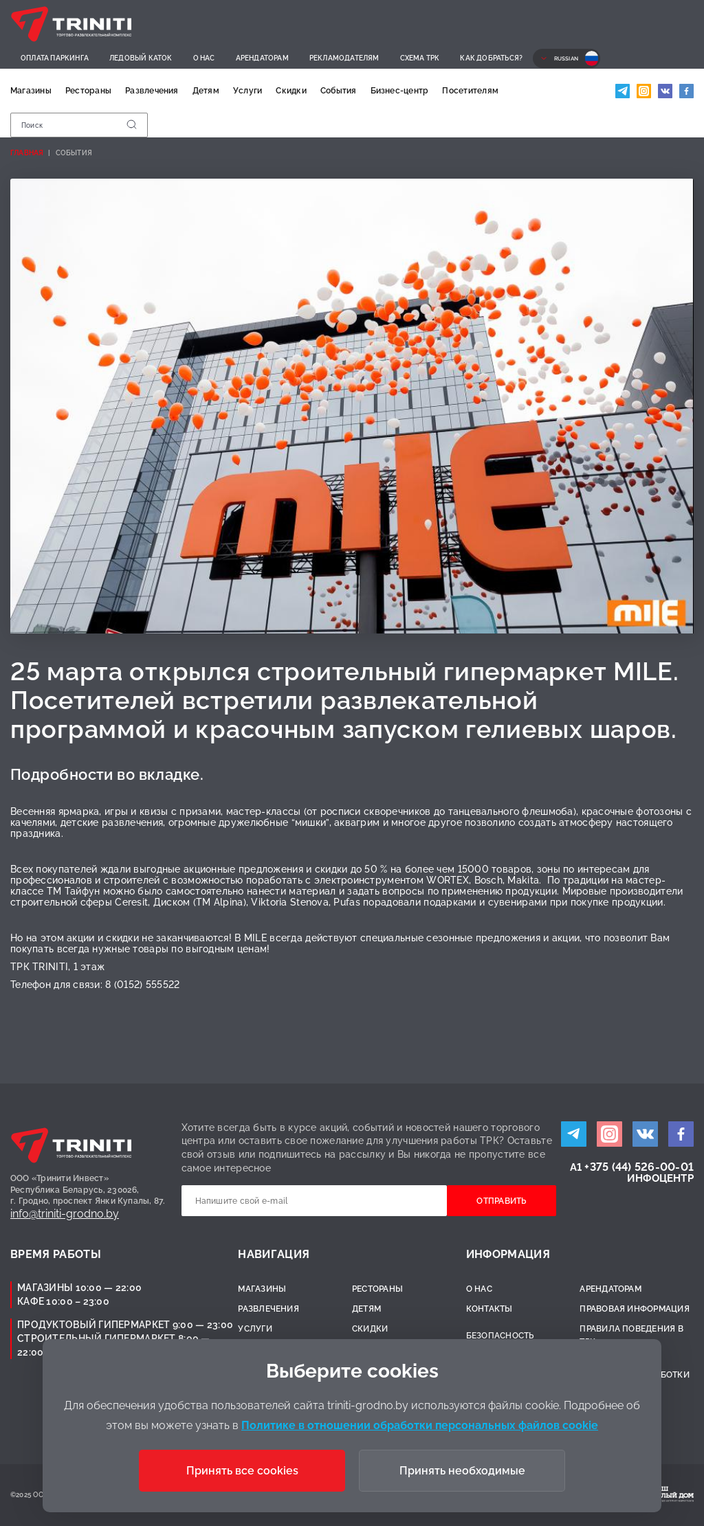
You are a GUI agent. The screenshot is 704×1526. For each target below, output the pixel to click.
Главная (26, 153)
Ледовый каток (141, 58)
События (338, 91)
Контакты (489, 1309)
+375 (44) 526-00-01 (639, 1167)
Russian (566, 58)
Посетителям (470, 91)
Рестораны (88, 91)
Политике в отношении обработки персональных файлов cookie (419, 1425)
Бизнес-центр (400, 91)
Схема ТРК (420, 58)
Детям (205, 91)
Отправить (502, 1201)
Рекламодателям (344, 58)
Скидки (291, 91)
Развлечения (152, 91)
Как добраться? (491, 58)
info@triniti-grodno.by (64, 1213)
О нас (204, 58)
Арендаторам (262, 58)
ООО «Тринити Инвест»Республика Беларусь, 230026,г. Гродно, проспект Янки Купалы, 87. (88, 1190)
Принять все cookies (242, 1470)
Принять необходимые (462, 1470)
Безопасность (500, 1335)
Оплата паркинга (55, 58)
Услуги (247, 91)
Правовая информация (635, 1309)
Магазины (31, 91)
